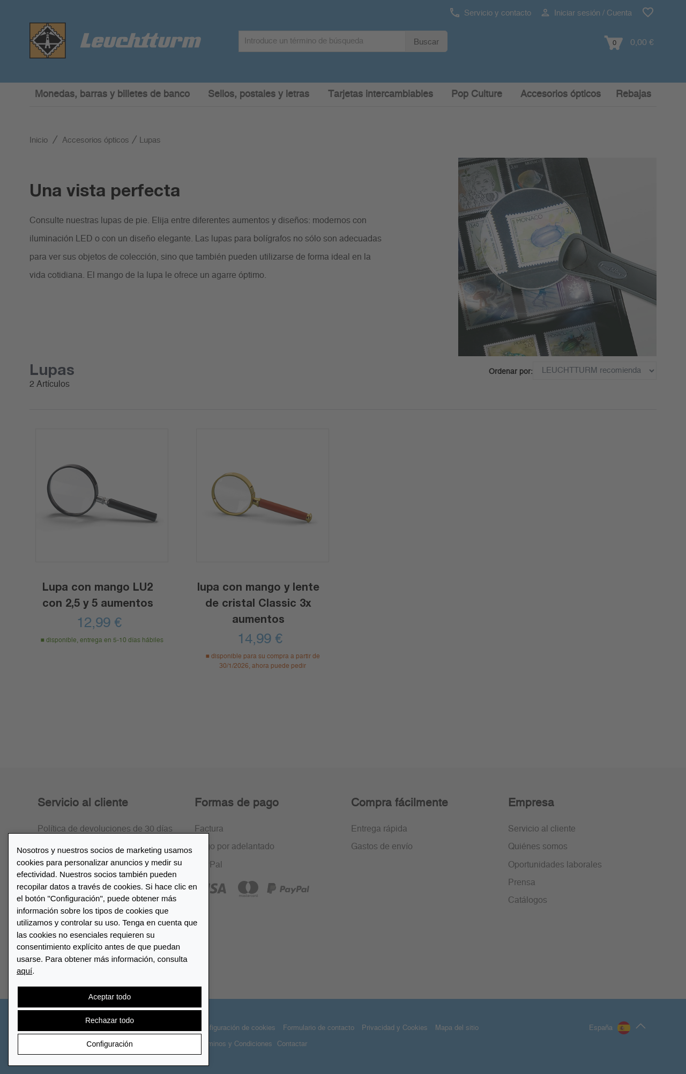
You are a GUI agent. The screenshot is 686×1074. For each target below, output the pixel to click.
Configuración (109, 1044)
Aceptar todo (109, 996)
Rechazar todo (109, 1020)
